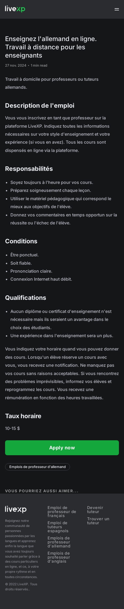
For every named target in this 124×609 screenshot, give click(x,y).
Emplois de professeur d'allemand (37, 467)
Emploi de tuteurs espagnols (58, 527)
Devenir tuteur (95, 510)
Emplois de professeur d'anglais (59, 557)
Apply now (62, 447)
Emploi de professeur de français (62, 512)
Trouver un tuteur (98, 521)
